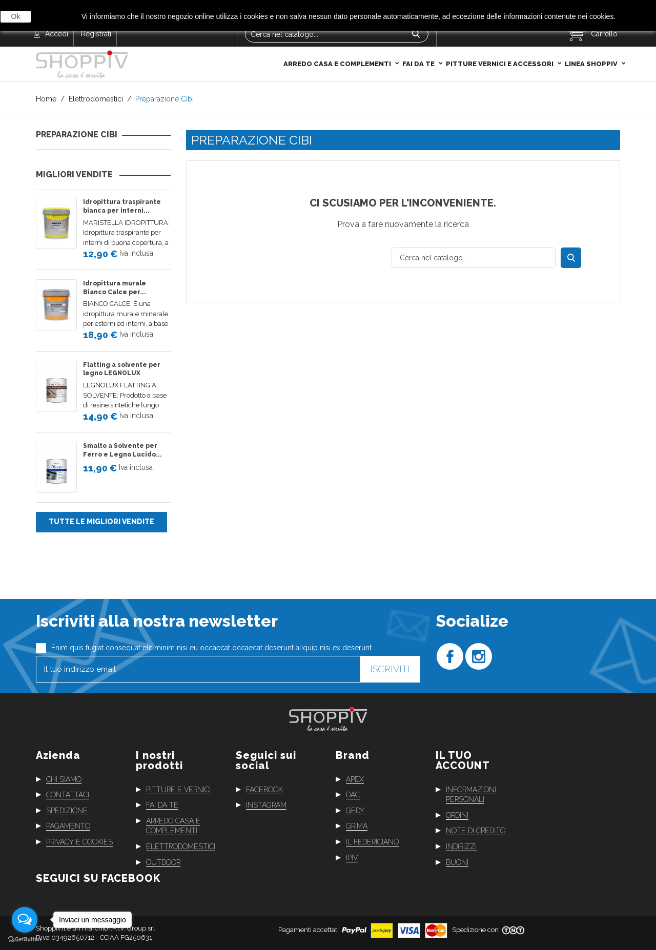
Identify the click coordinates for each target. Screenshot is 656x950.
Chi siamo (63, 779)
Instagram (266, 805)
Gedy (355, 811)
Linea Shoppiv (592, 42)
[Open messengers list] (24, 920)
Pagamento (68, 826)
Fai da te (419, 42)
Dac (353, 795)
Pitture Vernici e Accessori (500, 42)
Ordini (457, 815)
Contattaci (67, 795)
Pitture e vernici (178, 789)
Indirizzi (461, 846)
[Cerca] (474, 257)
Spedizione (67, 811)
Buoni (457, 862)
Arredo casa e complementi (338, 42)
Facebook (264, 789)
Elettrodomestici (180, 846)
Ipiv (352, 857)
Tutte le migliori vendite (101, 522)
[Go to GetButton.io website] (24, 939)
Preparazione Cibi (76, 134)
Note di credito (475, 831)
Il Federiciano (372, 842)
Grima (356, 826)
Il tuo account (463, 760)
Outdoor (163, 862)
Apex (355, 779)
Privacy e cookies (79, 842)
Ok (15, 16)
